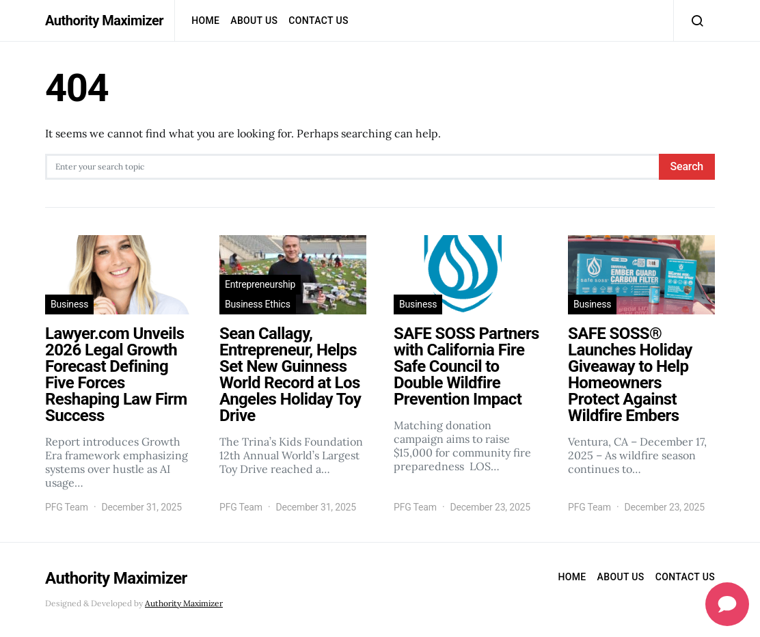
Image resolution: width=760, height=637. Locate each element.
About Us (253, 20)
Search (686, 166)
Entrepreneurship (260, 284)
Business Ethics (257, 304)
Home (205, 20)
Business (69, 304)
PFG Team (66, 507)
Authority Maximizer (104, 20)
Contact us (318, 20)
